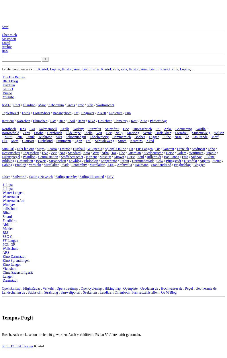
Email (6, 43)
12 (187, 137)
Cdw (160, 161)
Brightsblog (182, 165)
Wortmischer (105, 105)
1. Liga (8, 185)
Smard (7, 217)
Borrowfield (10, 133)
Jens (23, 129)
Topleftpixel (10, 113)
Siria (90, 105)
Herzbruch (54, 133)
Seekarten (90, 292)
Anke (168, 129)
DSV (110, 177)
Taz (113, 153)
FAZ (45, 153)
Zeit (54, 153)
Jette (19, 137)
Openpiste (130, 288)
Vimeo (7, 93)
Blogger (199, 165)
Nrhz (105, 153)
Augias (205, 161)
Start (5, 27)
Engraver (87, 113)
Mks (59, 137)
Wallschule (10, 248)
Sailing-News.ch (41, 177)
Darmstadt (10, 280)
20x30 (101, 113)
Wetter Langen (13, 193)
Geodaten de (149, 288)
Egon (78, 141)
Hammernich (121, 137)
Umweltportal (70, 292)
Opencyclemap (91, 288)
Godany (78, 129)
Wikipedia (94, 149)
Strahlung (51, 292)
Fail (88, 141)
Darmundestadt (143, 161)
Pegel (189, 288)
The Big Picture (14, 77)
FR (131, 149)
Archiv (7, 47)
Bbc (122, 153)
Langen (8, 276)
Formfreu (181, 133)
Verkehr (48, 288)
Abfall (7, 224)
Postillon (29, 157)
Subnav (196, 157)
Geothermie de (206, 288)
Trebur (124, 161)
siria (77, 69)
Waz (96, 153)
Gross (71, 105)
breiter (28, 346)
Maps (41, 149)
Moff (215, 137)
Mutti (9, 137)
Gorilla (200, 129)
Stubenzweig (201, 133)
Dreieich (183, 149)
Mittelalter (51, 165)
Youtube (8, 97)
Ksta (86, 153)
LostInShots (41, 113)
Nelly (119, 133)
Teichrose (45, 137)
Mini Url (8, 149)
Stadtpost (198, 149)
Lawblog (75, 161)
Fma (185, 157)
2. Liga (8, 189)
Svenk (147, 133)
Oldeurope (73, 133)
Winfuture (196, 153)
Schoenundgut (76, 137)
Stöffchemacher (72, 157)
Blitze (7, 213)
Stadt (65, 165)
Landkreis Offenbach (114, 292)
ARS (5, 252)
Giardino (29, 105)
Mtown (119, 157)
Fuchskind (45, 141)
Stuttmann (63, 141)
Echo (211, 149)
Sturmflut (94, 129)
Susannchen (57, 161)
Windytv (9, 205)
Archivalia (124, 165)
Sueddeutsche (153, 153)
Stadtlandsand (161, 165)
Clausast (28, 141)
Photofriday (158, 121)
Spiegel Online (115, 149)
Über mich (9, 35)
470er (6, 177)
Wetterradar (11, 197)
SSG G (8, 236)
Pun (128, 113)
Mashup (105, 157)
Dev (109, 133)
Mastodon (9, 39)
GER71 (8, 89)
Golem (181, 153)
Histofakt (190, 161)
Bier (62, 121)
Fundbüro (9, 221)
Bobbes (140, 137)
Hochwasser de (171, 288)
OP (157, 149)
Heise (170, 153)
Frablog (20, 165)
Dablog (7, 165)
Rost (134, 121)
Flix (5, 141)
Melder (8, 228)
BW (53, 121)
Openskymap (11, 288)
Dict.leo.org (25, 149)
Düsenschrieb (142, 129)
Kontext (168, 149)
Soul (140, 157)
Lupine (55, 69)
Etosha (38, 133)
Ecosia (52, 149)
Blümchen (40, 121)
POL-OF (9, 244)
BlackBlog (10, 81)
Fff (76, 113)
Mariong (133, 133)
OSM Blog (169, 292)
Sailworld (19, 177)
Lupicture (115, 113)
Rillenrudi (154, 157)
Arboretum (56, 105)
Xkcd (150, 141)
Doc (126, 129)
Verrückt (35, 165)
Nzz (62, 153)
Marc (42, 105)
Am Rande (200, 137)
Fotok (26, 113)
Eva (32, 129)
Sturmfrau (112, 129)
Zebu (26, 133)
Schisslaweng (104, 141)
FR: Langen (144, 149)
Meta (14, 141)
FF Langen (10, 240)
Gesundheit (25, 161)
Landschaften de (13, 292)
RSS (5, 51)
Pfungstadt (173, 161)
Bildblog (8, 161)
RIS (5, 232)
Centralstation (48, 157)
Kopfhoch (9, 129)
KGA (91, 121)
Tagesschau (31, 153)
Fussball (79, 149)
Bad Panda (171, 157)
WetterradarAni (14, 201)
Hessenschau (11, 153)
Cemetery (121, 121)
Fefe (81, 105)
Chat (16, 105)
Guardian (134, 153)
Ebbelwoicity (99, 137)
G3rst (131, 157)
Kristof (43, 69)
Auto (143, 121)
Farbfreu (9, 85)
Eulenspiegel (11, 157)
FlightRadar (31, 288)
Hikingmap (113, 288)
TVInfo (64, 149)
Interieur (8, 121)
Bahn (81, 121)
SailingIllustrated (92, 177)
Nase (178, 137)
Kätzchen (23, 121)
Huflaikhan (163, 133)
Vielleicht (9, 268)
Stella (88, 133)
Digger (154, 137)
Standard (74, 153)
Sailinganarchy (66, 177)
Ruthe (166, 137)
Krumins (136, 141)
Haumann (142, 165)
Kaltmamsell (48, 129)
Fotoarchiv (79, 165)
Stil (158, 129)
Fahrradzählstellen (145, 292)
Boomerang (183, 129)
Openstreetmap (67, 288)
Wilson (219, 133)
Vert (99, 133)
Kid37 (6, 105)
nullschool (10, 209)
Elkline (209, 157)
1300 (110, 165)
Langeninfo (109, 161)
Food (71, 121)
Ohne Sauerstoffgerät (18, 272)
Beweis (41, 161)
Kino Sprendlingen (16, 260)
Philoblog (91, 161)
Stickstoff (34, 292)
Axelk (64, 129)
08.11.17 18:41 (13, 346)
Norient (91, 157)
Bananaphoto (62, 113)
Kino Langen (12, 264)
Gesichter (105, 121)
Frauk (30, 137)
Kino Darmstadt (14, 256)
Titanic (211, 153)
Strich (122, 141)
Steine (216, 161)
